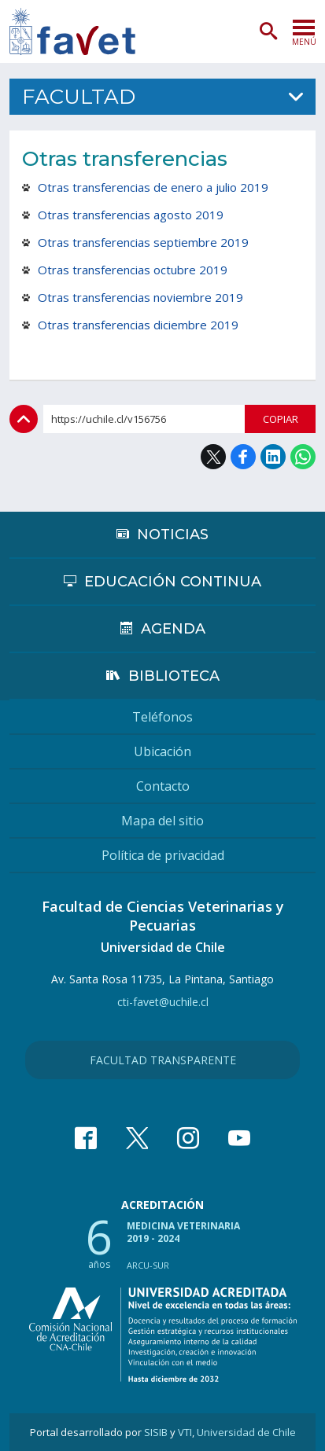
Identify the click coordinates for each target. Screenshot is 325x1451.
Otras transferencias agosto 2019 (130, 214)
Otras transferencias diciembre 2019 (138, 324)
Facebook (243, 456)
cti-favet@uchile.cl (163, 1001)
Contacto (163, 786)
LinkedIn (273, 457)
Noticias (173, 534)
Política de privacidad (163, 855)
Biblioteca (174, 676)
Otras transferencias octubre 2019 (132, 269)
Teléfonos (162, 717)
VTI (185, 1432)
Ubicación (162, 751)
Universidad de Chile (246, 1432)
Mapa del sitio (162, 820)
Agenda (173, 628)
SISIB (156, 1432)
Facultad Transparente (163, 1059)
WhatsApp (303, 457)
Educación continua (172, 581)
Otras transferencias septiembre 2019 (143, 242)
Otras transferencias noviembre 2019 (140, 297)
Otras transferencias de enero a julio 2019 (153, 187)
